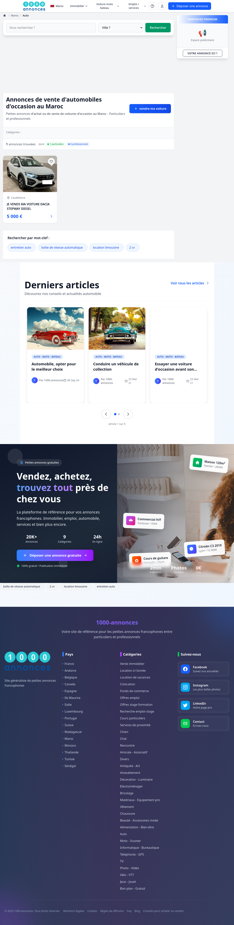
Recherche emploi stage (137, 711)
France (68, 664)
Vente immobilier (132, 664)
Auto (123, 834)
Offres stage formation (136, 705)
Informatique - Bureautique (139, 848)
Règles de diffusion (112, 911)
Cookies (92, 911)
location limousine (106, 247)
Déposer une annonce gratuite (55, 555)
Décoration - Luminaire (136, 779)
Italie (67, 705)
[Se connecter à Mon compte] (152, 6)
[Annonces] (5, 15)
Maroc (57, 6)
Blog (137, 911)
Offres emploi (129, 698)
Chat (123, 739)
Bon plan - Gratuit (132, 888)
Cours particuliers (132, 718)
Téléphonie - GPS (132, 854)
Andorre (69, 670)
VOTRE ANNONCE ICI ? (203, 53)
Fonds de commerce (134, 691)
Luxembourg (72, 711)
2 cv (132, 247)
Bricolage (126, 793)
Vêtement (127, 807)
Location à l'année (133, 670)
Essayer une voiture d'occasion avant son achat (174, 369)
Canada (68, 684)
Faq (129, 911)
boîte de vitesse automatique (62, 247)
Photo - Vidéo (129, 868)
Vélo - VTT (127, 875)
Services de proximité (135, 725)
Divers (124, 759)
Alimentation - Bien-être (137, 827)
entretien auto (21, 247)
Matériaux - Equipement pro (140, 800)
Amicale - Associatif (133, 752)
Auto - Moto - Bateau (47, 356)
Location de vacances (135, 677)
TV (122, 861)
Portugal (69, 718)
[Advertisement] (88, 66)
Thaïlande (70, 752)
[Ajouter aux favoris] (51, 161)
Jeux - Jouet (128, 882)
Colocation (127, 684)
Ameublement (130, 773)
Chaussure (127, 813)
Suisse (68, 725)
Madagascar (72, 732)
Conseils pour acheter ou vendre (163, 911)
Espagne (69, 691)
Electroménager (131, 786)
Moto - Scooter (130, 841)
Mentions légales (74, 911)
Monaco (69, 745)
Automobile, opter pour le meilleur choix (54, 366)
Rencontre (127, 745)
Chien (124, 732)
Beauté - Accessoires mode (139, 820)
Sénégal (69, 766)
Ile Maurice (71, 698)
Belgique (69, 677)
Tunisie (68, 759)
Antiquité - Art (130, 766)
